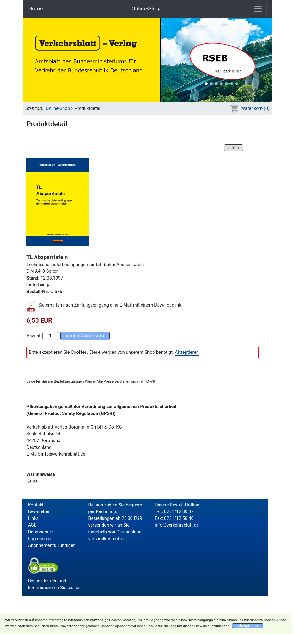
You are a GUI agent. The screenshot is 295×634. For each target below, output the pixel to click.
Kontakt (36, 505)
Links (33, 518)
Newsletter (39, 511)
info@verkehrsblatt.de (177, 525)
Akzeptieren (187, 352)
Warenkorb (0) (255, 108)
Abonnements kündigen (52, 545)
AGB (32, 525)
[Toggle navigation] (258, 9)
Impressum (39, 539)
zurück (233, 147)
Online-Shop (146, 8)
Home (35, 8)
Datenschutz (40, 532)
